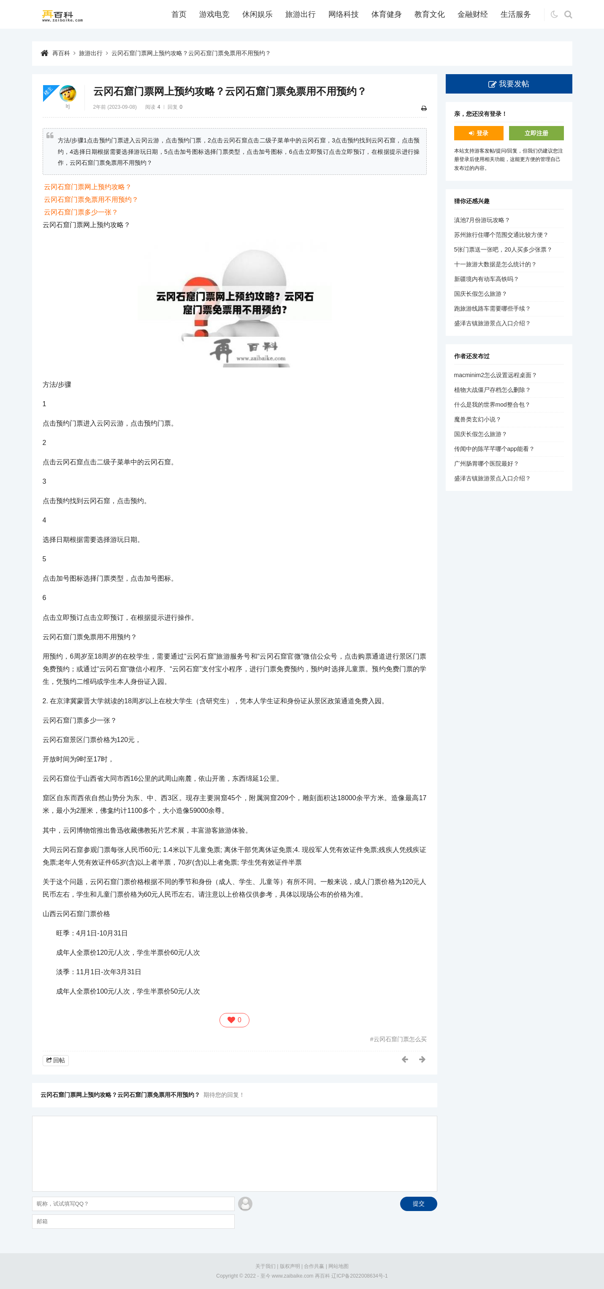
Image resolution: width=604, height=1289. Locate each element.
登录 (482, 133)
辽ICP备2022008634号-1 (359, 1276)
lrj (68, 106)
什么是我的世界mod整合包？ (492, 404)
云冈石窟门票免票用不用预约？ (91, 199)
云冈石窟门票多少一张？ (81, 212)
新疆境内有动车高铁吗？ (486, 279)
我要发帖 (514, 84)
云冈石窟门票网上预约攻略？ (88, 186)
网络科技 (343, 14)
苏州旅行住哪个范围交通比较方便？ (501, 234)
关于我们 (265, 1266)
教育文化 (429, 14)
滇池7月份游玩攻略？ (482, 220)
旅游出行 (300, 14)
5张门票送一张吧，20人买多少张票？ (503, 249)
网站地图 (338, 1266)
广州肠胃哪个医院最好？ (486, 463)
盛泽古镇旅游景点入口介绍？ (492, 323)
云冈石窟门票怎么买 (400, 1039)
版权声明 (290, 1266)
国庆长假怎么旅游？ (480, 293)
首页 (179, 14)
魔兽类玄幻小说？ (477, 419)
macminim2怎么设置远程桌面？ (496, 375)
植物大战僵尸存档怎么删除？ (492, 389)
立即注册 (536, 133)
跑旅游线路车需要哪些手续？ (492, 308)
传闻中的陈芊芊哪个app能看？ (494, 448)
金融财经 (473, 14)
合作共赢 (314, 1266)
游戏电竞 (214, 14)
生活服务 (516, 14)
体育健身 (386, 14)
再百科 (61, 53)
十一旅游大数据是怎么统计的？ (495, 264)
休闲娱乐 (257, 14)
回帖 (59, 1060)
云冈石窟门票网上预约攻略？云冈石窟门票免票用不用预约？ (191, 53)
